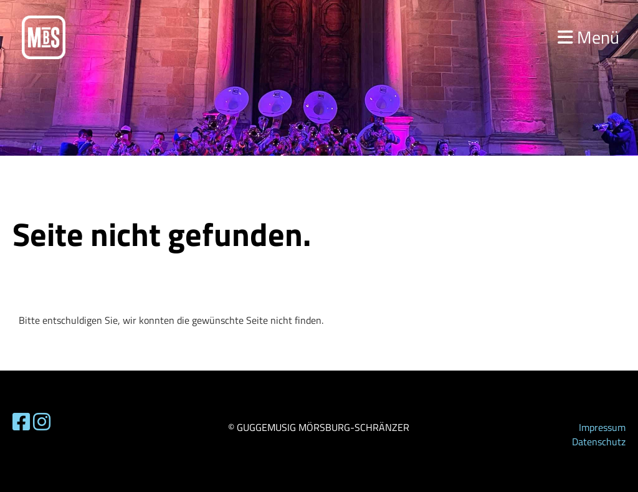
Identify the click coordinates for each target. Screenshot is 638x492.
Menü (588, 37)
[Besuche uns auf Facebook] (21, 422)
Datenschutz (599, 441)
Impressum (602, 427)
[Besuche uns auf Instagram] (41, 422)
